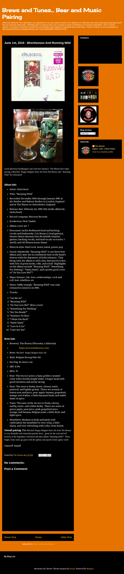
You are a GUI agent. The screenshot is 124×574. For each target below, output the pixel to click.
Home (38, 537)
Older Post (66, 537)
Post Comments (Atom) (43, 544)
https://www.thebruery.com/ (34, 348)
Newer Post (10, 537)
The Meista (100, 146)
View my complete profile (102, 152)
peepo (72, 569)
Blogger (90, 569)
